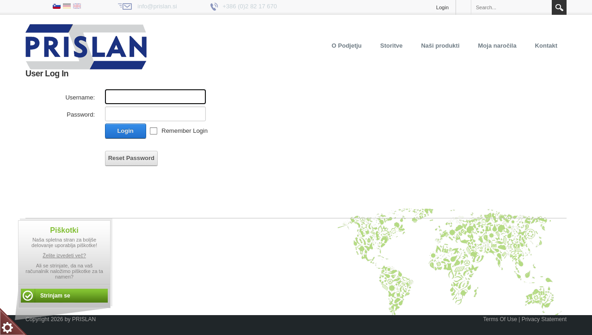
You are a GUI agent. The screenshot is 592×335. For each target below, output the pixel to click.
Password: (81, 114)
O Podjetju (347, 45)
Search (559, 7)
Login (442, 7)
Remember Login (184, 130)
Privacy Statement (544, 319)
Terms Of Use (500, 319)
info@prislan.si (157, 6)
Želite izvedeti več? (64, 255)
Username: (80, 97)
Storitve (391, 45)
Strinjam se (55, 295)
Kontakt (546, 45)
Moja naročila (497, 45)
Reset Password (131, 158)
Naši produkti (440, 45)
